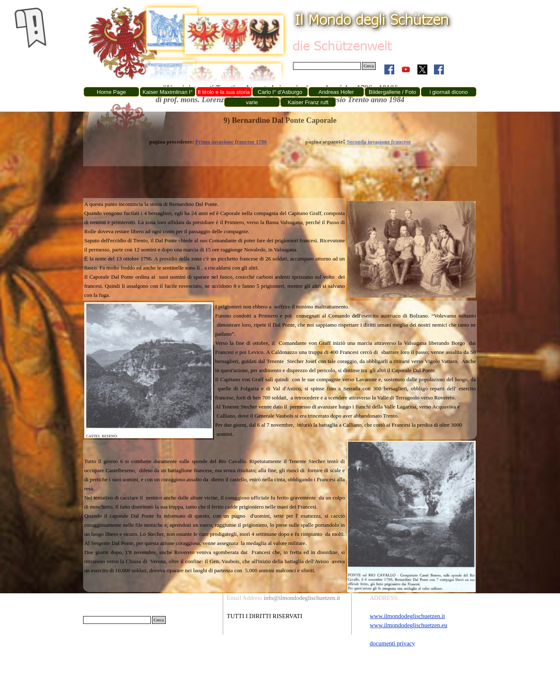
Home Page (111, 92)
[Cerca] (327, 66)
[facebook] (389, 69)
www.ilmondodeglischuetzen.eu (409, 625)
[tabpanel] (214, 249)
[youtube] (406, 69)
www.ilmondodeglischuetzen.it (407, 616)
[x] (422, 69)
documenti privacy (392, 643)
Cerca (369, 66)
